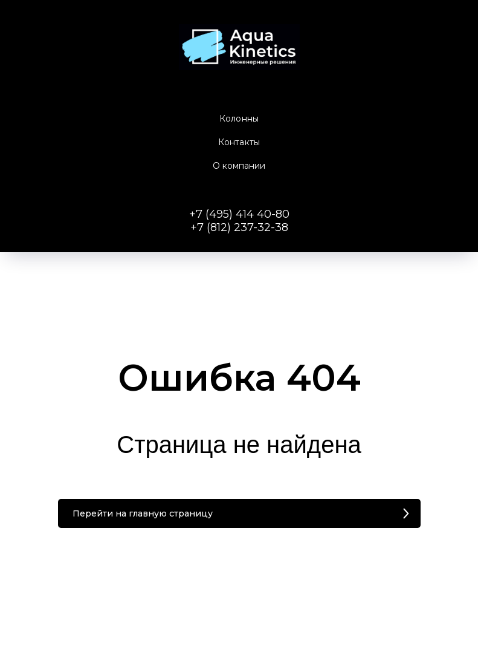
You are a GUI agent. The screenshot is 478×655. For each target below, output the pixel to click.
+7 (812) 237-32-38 (239, 227)
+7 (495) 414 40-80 (239, 214)
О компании (239, 165)
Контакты (239, 142)
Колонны (239, 118)
